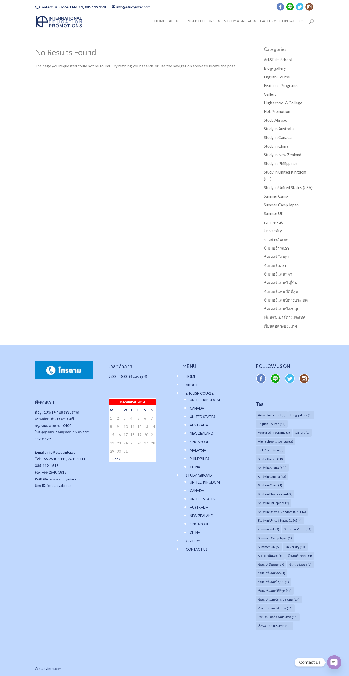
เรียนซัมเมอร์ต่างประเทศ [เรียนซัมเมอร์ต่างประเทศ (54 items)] (278, 617)
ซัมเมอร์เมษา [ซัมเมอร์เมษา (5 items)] (300, 564)
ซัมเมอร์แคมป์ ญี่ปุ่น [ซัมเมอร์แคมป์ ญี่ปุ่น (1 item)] (273, 582)
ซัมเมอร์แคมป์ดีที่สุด (281, 291)
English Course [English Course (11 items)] (271, 424)
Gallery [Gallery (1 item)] (302, 432)
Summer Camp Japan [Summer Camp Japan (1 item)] (275, 538)
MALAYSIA (198, 450)
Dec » (116, 459)
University (273, 230)
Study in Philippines (281, 163)
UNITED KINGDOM (205, 400)
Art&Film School (278, 59)
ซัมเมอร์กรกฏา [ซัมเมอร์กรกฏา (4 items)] (300, 555)
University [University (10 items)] (295, 547)
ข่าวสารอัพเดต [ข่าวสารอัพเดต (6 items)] (270, 555)
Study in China (276, 146)
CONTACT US (291, 21)
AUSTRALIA (199, 425)
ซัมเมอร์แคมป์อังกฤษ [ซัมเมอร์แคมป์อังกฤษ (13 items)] (275, 608)
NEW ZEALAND (201, 433)
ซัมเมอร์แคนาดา (278, 274)
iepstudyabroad (59, 486)
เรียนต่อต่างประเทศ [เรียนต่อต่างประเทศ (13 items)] (274, 626)
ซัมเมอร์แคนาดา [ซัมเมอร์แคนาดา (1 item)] (271, 573)
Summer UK (273, 213)
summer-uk (273, 222)
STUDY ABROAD (238, 21)
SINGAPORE (199, 442)
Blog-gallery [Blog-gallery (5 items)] (301, 415)
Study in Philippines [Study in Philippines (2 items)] (273, 503)
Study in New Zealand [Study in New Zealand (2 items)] (275, 494)
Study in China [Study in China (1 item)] (270, 485)
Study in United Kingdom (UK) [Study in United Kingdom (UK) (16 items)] (282, 512)
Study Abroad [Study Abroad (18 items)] (270, 459)
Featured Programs (281, 85)
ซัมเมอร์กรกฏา (276, 248)
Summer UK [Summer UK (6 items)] (269, 547)
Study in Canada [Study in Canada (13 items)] (272, 477)
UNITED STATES (202, 417)
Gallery (270, 94)
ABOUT (175, 21)
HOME (159, 21)
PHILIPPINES (199, 459)
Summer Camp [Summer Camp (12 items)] (297, 529)
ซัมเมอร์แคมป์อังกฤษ (281, 308)
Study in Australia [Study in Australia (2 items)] (272, 468)
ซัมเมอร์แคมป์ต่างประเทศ (286, 300)
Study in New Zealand (282, 154)
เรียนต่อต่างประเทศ (280, 326)
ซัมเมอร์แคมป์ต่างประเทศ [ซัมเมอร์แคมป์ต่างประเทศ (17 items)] (278, 600)
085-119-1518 (47, 466)
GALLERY (268, 21)
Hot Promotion (277, 111)
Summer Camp (276, 196)
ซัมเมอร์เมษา (275, 265)
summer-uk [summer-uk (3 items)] (268, 529)
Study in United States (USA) (288, 187)
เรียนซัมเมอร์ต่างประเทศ (285, 317)
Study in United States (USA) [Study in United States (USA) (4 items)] (280, 520)
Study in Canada (278, 137)
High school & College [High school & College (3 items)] (275, 441)
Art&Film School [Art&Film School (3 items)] (271, 415)
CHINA (195, 467)
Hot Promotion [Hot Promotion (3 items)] (270, 450)
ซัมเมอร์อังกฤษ (276, 256)
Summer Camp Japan (281, 204)
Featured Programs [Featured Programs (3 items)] (274, 432)
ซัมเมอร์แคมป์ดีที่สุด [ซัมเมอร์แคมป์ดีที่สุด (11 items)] (275, 591)
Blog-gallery (275, 68)
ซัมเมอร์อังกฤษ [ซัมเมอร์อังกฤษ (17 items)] (271, 564)
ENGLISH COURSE (201, 21)
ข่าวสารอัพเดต (276, 239)
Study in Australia (279, 128)
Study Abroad (275, 120)
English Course (277, 76)
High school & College (283, 102)
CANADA (197, 408)
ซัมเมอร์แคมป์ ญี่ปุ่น (280, 282)
